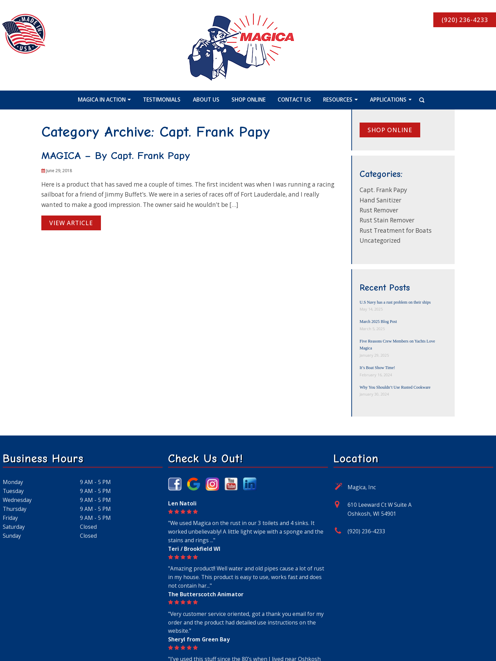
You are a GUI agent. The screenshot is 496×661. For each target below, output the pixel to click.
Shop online (390, 130)
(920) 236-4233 (366, 531)
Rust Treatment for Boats (396, 230)
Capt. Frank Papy (383, 190)
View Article (71, 223)
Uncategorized (380, 240)
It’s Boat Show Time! (377, 367)
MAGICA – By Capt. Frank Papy (115, 155)
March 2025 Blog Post (378, 321)
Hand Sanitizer (380, 200)
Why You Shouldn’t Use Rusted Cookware (395, 387)
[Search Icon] (413, 99)
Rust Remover (379, 210)
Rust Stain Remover (387, 220)
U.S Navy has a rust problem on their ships (395, 302)
